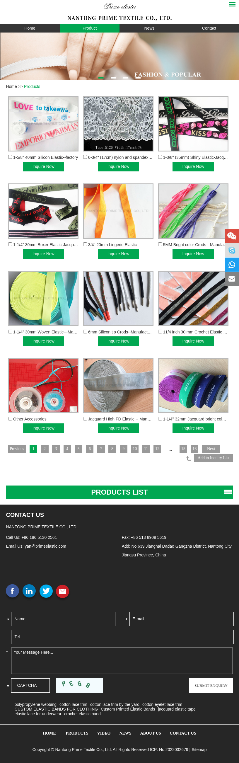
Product (90, 28)
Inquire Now (43, 166)
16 (201, 449)
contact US (25, 513)
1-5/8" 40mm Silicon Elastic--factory (45, 157)
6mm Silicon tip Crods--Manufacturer (121, 332)
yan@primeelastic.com (45, 545)
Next (218, 449)
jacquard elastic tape (176, 708)
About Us (150, 732)
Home (29, 28)
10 (139, 449)
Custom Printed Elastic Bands (128, 708)
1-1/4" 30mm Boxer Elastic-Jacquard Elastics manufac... (64, 244)
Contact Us (183, 732)
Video (104, 732)
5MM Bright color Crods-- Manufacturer (198, 244)
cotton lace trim (73, 703)
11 (151, 449)
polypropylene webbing (36, 703)
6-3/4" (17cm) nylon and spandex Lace (123, 157)
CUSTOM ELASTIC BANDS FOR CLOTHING (56, 708)
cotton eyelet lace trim (162, 703)
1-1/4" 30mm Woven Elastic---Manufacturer (52, 332)
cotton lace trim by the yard (114, 703)
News (149, 28)
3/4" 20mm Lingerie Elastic (112, 244)
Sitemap (199, 748)
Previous (17, 449)
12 (163, 449)
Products (32, 86)
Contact (209, 28)
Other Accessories (30, 419)
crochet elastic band (82, 712)
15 (189, 449)
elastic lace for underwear (38, 712)
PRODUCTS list (119, 491)
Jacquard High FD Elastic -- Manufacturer (126, 419)
